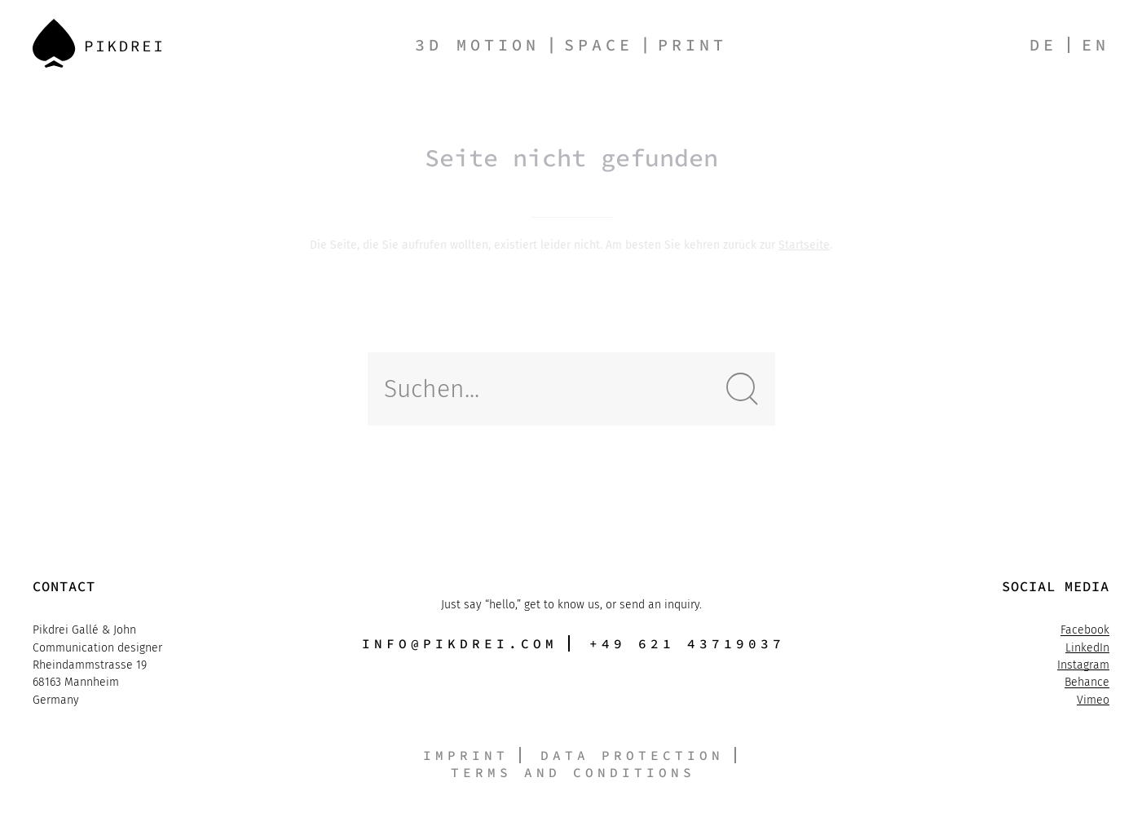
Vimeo (1093, 702)
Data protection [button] (632, 755)
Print (692, 44)
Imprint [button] (466, 755)
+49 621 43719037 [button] (687, 643)
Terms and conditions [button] (573, 772)
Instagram (1083, 667)
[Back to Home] (97, 43)
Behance (1087, 684)
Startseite (804, 245)
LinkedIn (1087, 649)
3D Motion (477, 44)
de (1043, 44)
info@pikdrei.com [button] (460, 643)
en (1095, 44)
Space (598, 44)
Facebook (1084, 632)
